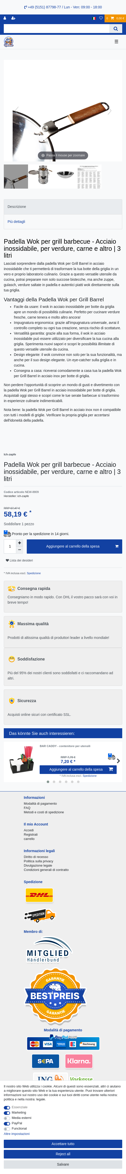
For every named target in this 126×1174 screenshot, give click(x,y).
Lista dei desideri (19, 560)
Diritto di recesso (36, 857)
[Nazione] (94, 18)
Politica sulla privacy (38, 861)
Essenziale (20, 1107)
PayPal (17, 1123)
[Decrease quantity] (19, 550)
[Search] (115, 28)
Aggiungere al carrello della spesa (82, 546)
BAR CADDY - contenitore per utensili (65, 746)
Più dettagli (16, 222)
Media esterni (22, 1118)
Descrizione (17, 207)
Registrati (31, 834)
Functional (19, 1128)
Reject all (63, 1154)
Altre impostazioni (17, 1134)
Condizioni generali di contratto (46, 870)
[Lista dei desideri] (101, 18)
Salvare (63, 1164)
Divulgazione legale (38, 865)
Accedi (29, 830)
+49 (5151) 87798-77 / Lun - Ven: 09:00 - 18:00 (63, 7)
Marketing (19, 1112)
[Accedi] (5, 18)
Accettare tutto (63, 1144)
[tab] (63, 206)
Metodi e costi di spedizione (44, 812)
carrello (29, 839)
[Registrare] (14, 18)
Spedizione (33, 573)
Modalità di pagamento (40, 803)
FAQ (27, 808)
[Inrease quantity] (19, 543)
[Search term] (56, 28)
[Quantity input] (10, 546)
